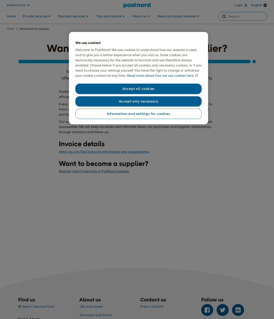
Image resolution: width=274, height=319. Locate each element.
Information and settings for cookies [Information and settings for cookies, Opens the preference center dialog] (138, 114)
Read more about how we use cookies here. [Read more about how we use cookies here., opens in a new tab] (160, 76)
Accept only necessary (138, 101)
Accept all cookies (138, 89)
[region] (138, 78)
